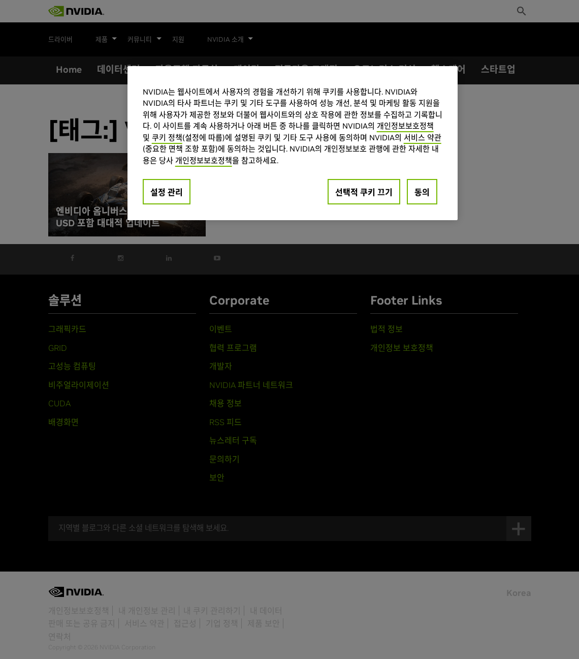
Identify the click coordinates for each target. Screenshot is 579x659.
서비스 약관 (422, 137)
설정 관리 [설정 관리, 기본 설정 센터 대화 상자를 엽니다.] (166, 192)
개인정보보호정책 (405, 126)
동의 (422, 192)
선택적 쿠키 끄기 (364, 192)
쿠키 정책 (167, 137)
